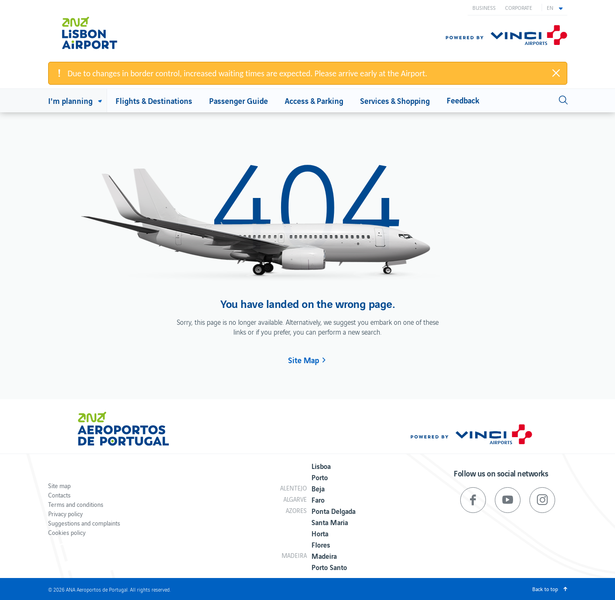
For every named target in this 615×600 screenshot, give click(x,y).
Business (484, 7)
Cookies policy (67, 532)
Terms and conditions (75, 504)
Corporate (518, 7)
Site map (59, 485)
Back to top (545, 589)
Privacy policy (65, 513)
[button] (555, 7)
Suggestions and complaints (84, 523)
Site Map (303, 360)
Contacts (59, 494)
